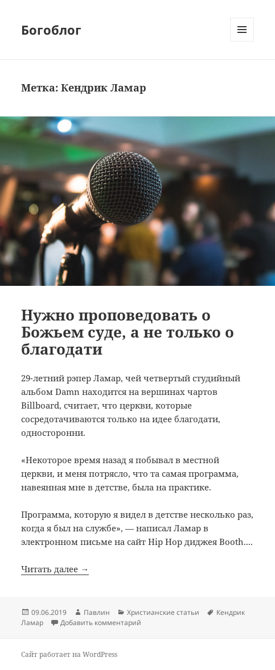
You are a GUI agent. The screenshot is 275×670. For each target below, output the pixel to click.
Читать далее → (55, 569)
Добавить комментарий (100, 622)
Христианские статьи (163, 612)
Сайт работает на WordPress (69, 654)
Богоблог (51, 29)
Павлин (97, 612)
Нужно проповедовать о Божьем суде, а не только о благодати (127, 332)
